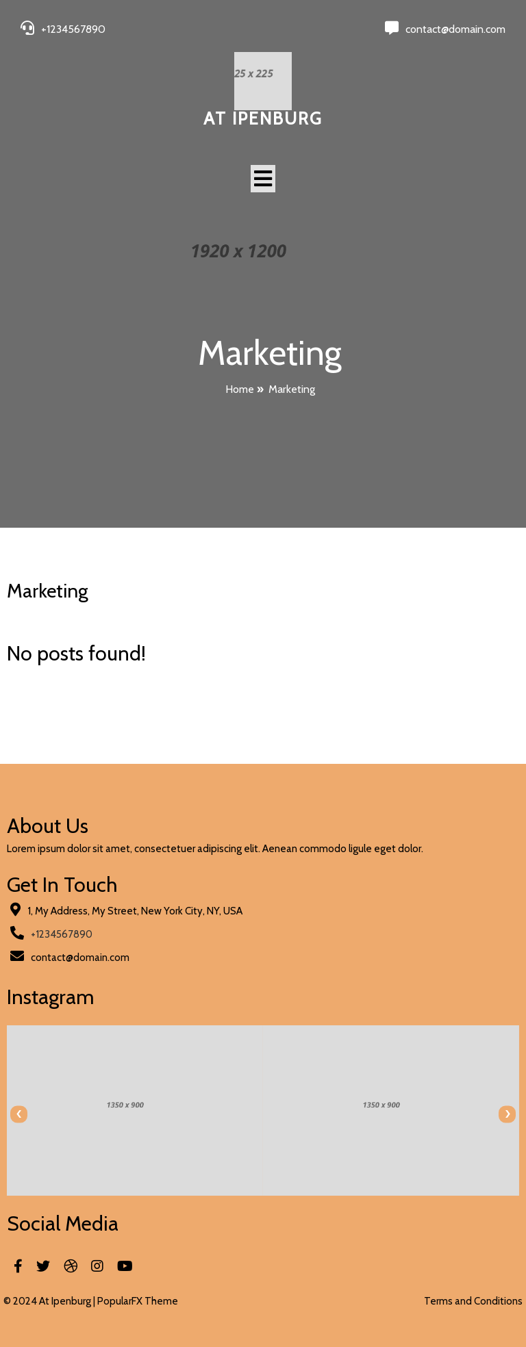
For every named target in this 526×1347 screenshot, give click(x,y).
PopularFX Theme (137, 1301)
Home (239, 389)
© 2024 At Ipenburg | (50, 1301)
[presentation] (18, 1113)
